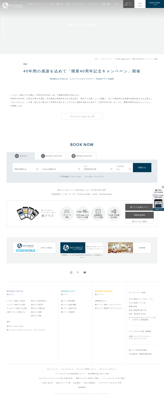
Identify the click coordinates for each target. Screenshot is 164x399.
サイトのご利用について (86, 369)
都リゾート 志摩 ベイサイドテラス (108, 305)
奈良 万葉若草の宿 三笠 (137, 310)
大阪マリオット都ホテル (16, 312)
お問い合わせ (47, 383)
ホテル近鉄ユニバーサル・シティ (141, 299)
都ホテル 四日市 (37, 305)
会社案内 (76, 383)
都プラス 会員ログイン (139, 207)
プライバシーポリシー (108, 369)
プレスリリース (67, 369)
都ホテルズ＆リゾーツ (38, 4)
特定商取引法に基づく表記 (98, 374)
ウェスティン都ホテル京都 (17, 308)
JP (117, 4)
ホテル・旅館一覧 (56, 4)
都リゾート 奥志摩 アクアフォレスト (108, 308)
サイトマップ (52, 369)
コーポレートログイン (95, 176)
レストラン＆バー (79, 4)
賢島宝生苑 (133, 306)
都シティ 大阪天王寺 (68, 308)
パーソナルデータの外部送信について (70, 374)
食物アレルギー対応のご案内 (87, 378)
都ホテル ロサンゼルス (15, 326)
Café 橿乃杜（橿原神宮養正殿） (141, 354)
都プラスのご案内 (139, 221)
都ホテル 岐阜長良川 (38, 301)
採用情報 (82, 387)
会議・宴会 (106, 4)
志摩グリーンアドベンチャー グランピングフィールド (139, 337)
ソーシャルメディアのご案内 (113, 378)
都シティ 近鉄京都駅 (68, 305)
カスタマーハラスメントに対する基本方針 (56, 378)
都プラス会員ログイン (128, 4)
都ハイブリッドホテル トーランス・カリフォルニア (26, 330)
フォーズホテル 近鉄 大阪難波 (140, 331)
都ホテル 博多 (36, 316)
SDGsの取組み (90, 383)
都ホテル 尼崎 (36, 312)
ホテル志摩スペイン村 (137, 303)
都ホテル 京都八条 (38, 308)
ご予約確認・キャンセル (70, 176)
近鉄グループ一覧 (63, 383)
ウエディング (93, 4)
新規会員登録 (139, 215)
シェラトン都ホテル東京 (16, 301)
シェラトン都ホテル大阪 (16, 305)
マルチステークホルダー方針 (110, 383)
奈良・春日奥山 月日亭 (137, 314)
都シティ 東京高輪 (68, 301)
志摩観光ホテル (101, 301)
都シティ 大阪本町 (68, 312)
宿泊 (67, 4)
